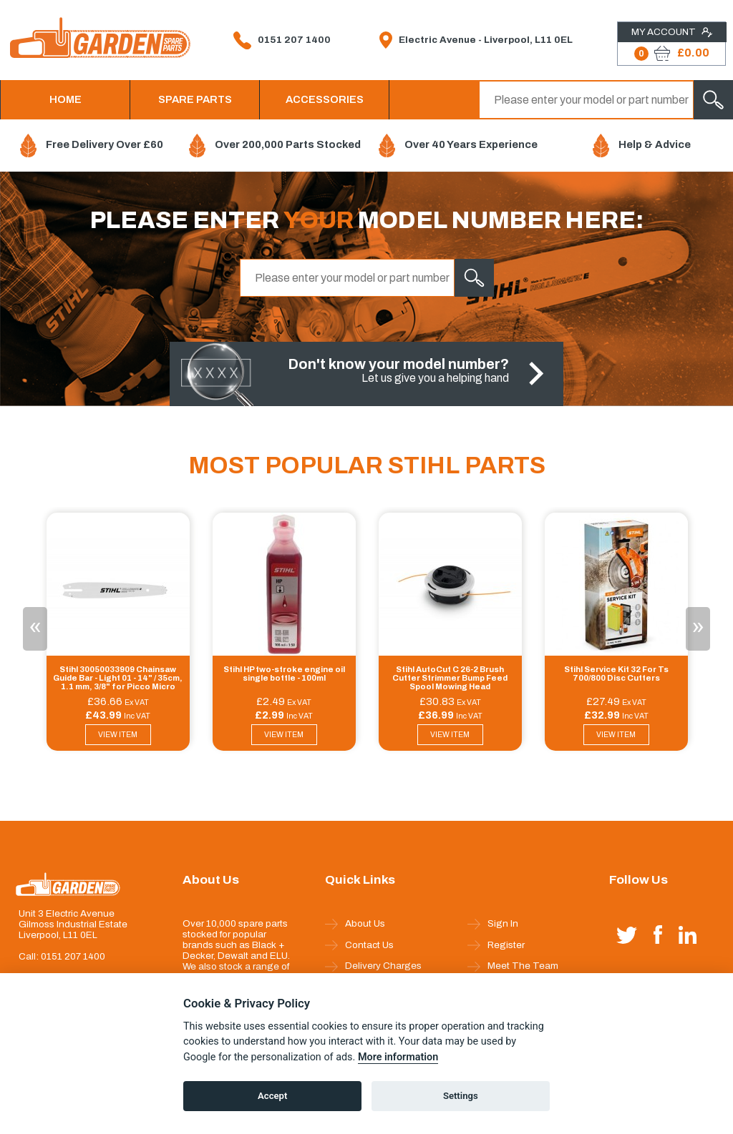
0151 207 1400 (282, 40)
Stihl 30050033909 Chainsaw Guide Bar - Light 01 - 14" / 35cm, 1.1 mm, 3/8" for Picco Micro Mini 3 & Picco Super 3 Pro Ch (118, 678)
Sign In (492, 924)
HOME (65, 99)
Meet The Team (512, 966)
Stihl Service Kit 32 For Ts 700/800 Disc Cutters (616, 673)
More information (398, 1057)
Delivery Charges (373, 966)
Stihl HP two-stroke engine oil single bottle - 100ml (284, 673)
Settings (460, 1095)
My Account (672, 32)
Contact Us (359, 945)
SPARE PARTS (195, 99)
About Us (355, 924)
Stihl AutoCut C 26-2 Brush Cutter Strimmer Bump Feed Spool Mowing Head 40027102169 (450, 678)
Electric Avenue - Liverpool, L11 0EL (476, 40)
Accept (272, 1095)
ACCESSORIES (325, 99)
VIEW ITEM (117, 735)
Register (496, 945)
